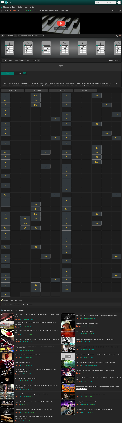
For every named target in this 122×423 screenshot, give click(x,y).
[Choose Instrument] (38, 60)
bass (34, 60)
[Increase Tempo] (15, 35)
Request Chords (81, 389)
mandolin (22, 60)
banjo (28, 60)
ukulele (16, 60)
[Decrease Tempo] (2, 35)
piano (10, 60)
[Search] (114, 2)
